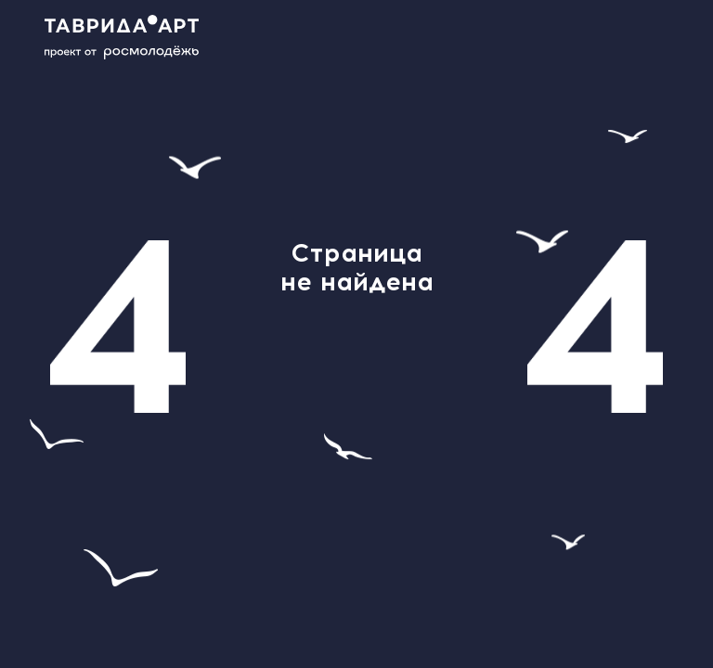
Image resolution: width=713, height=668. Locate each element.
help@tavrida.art (315, 353)
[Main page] (132, 37)
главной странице (356, 394)
